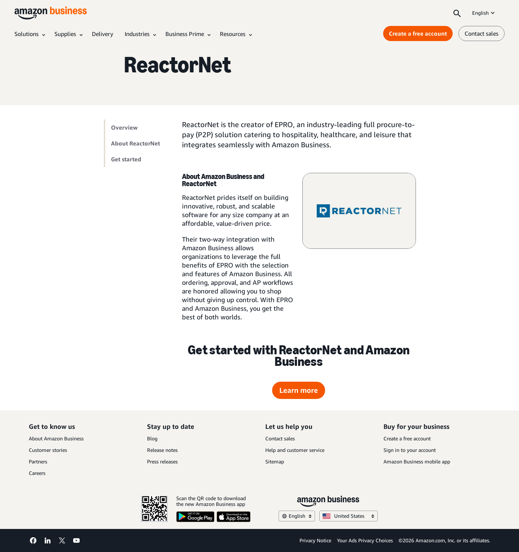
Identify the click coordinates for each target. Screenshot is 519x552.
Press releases (162, 461)
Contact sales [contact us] (481, 33)
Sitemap (274, 461)
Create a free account (407, 438)
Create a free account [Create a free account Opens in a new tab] (418, 33)
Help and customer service (294, 450)
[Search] (457, 13)
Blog (152, 438)
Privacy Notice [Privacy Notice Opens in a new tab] (315, 540)
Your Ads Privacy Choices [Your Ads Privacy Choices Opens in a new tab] (365, 540)
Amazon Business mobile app (416, 461)
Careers (37, 473)
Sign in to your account (409, 450)
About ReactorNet (135, 143)
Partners (38, 461)
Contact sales (280, 438)
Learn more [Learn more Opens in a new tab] (298, 390)
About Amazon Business (56, 438)
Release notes (162, 450)
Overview (124, 127)
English (484, 13)
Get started (126, 159)
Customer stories (48, 450)
